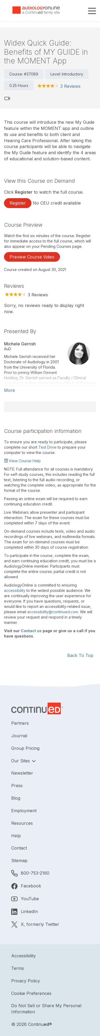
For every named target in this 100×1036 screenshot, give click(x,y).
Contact (19, 848)
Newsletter (22, 773)
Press (17, 785)
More (9, 390)
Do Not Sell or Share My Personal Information (46, 1008)
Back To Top (80, 655)
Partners (20, 723)
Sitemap (19, 860)
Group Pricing (25, 748)
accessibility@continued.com (52, 611)
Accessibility (23, 955)
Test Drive (47, 447)
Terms (17, 968)
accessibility (14, 590)
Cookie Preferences (31, 993)
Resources (22, 823)
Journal (19, 735)
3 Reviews (70, 86)
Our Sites (21, 760)
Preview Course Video (32, 257)
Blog (15, 798)
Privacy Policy (25, 980)
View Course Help (22, 461)
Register (18, 203)
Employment (24, 810)
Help (16, 835)
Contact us (31, 630)
